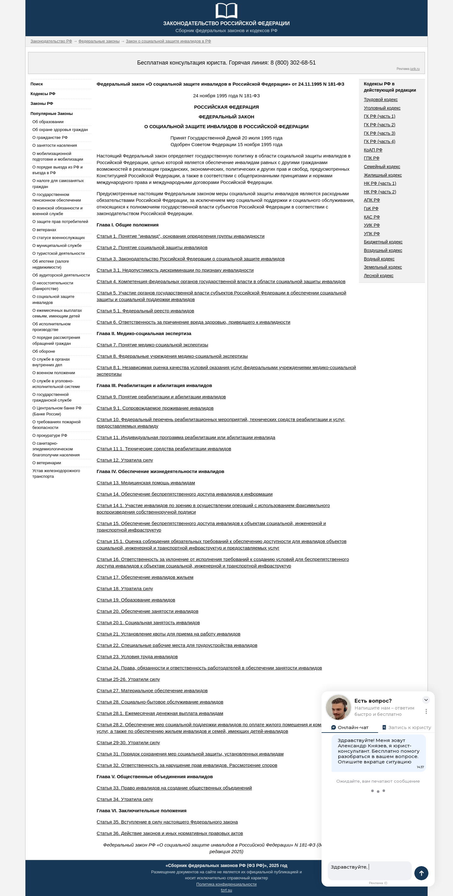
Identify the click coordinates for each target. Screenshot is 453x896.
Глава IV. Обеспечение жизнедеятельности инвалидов (160, 471)
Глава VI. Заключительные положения (142, 810)
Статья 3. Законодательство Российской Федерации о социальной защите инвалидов (191, 258)
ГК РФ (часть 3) (379, 133)
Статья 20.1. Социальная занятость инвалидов (148, 622)
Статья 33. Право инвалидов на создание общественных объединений (174, 787)
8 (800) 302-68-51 (293, 63)
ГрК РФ (371, 208)
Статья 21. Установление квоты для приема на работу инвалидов (168, 633)
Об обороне (43, 351)
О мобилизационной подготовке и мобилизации (57, 156)
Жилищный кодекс (383, 175)
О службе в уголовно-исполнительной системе (56, 384)
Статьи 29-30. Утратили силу (128, 742)
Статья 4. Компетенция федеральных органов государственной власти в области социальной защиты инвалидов (221, 281)
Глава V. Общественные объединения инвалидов (155, 776)
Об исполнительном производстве (51, 327)
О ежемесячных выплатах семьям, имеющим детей (57, 313)
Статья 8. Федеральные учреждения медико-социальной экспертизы (172, 356)
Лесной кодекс (379, 275)
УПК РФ (372, 233)
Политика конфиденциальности (226, 884)
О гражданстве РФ (50, 137)
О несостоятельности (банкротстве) (52, 286)
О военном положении (53, 372)
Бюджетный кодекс (383, 241)
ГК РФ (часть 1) (379, 116)
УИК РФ (372, 225)
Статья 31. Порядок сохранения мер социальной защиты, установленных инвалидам (190, 753)
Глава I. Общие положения (128, 224)
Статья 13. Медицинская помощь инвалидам (146, 482)
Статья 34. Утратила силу (125, 799)
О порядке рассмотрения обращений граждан (56, 340)
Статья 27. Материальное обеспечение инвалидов (152, 690)
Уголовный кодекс (382, 108)
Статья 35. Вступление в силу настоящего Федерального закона (167, 822)
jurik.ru (415, 69)
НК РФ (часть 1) (380, 183)
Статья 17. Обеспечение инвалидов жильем (145, 577)
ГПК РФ (372, 158)
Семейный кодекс (382, 166)
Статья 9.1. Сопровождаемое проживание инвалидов (155, 408)
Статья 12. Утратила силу (125, 460)
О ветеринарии (46, 462)
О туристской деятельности (58, 253)
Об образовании (48, 121)
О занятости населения (54, 145)
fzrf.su (226, 890)
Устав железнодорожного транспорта (56, 473)
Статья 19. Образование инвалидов (136, 599)
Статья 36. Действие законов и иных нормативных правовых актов (170, 833)
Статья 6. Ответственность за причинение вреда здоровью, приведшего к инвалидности (193, 322)
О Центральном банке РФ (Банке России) (56, 411)
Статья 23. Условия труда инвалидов (137, 656)
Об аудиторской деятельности (61, 275)
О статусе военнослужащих (58, 237)
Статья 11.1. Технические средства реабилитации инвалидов (164, 448)
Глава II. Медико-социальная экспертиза (144, 333)
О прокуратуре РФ (49, 435)
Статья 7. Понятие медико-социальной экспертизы (152, 344)
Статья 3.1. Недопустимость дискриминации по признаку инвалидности (175, 270)
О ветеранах (44, 229)
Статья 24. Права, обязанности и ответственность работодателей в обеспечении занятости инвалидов (209, 668)
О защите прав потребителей (60, 221)
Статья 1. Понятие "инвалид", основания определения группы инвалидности (181, 236)
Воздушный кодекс (383, 250)
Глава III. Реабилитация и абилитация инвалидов (154, 385)
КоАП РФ (373, 149)
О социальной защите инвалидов (53, 299)
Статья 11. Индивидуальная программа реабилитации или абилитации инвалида (186, 437)
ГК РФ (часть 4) (379, 141)
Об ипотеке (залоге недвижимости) (50, 264)
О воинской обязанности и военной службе (57, 211)
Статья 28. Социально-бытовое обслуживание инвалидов (160, 702)
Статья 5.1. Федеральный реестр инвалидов (145, 310)
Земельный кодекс (383, 267)
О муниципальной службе (56, 245)
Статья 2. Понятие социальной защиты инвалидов (152, 247)
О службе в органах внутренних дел (51, 362)
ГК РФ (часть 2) (379, 124)
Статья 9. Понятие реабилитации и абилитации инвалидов (161, 396)
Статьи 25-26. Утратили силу (128, 679)
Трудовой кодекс (381, 99)
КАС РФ (372, 217)
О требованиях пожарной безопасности (56, 424)
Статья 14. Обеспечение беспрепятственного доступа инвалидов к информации (184, 494)
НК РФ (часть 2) (380, 191)
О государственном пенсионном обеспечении (56, 197)
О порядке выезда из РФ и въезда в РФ (57, 170)
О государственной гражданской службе (51, 397)
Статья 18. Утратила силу (125, 588)
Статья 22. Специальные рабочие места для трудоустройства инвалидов (177, 645)
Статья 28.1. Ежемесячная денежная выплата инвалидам (160, 713)
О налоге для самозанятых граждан (58, 183)
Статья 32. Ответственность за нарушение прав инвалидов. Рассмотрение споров (187, 765)
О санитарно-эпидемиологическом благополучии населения (56, 449)
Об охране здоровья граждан (60, 129)
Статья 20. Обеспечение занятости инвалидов (147, 611)
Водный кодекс (379, 258)
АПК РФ (372, 200)
